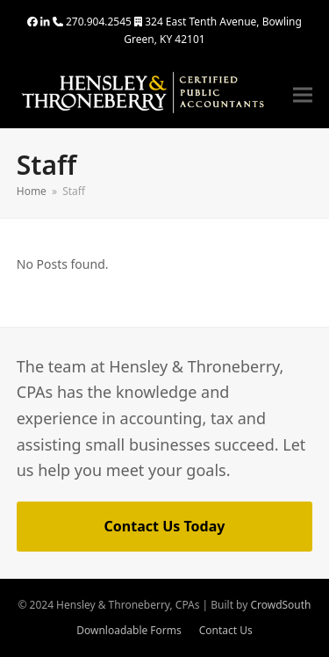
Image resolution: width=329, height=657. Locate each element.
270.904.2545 (99, 21)
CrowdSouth (280, 604)
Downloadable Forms (128, 630)
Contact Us (226, 630)
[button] (302, 95)
